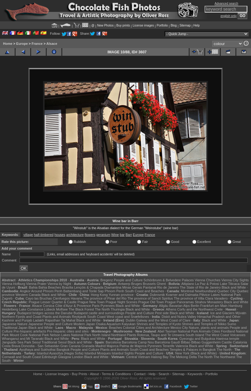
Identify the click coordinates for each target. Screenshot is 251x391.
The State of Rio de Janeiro (200, 287)
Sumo (231, 324)
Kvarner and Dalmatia (182, 295)
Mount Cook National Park (29, 335)
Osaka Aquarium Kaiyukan (116, 324)
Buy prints (123, 25)
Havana (76, 298)
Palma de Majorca (133, 346)
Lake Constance (31, 309)
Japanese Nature (14, 324)
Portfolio (162, 25)
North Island (101, 335)
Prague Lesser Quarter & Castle (53, 302)
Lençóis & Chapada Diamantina (98, 287)
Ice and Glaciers (222, 313)
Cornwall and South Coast (21, 357)
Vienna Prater (36, 284)
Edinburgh (49, 357)
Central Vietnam (138, 357)
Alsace (51, 43)
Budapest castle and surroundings (99, 313)
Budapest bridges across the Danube (45, 313)
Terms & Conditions (116, 374)
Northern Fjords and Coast (22, 316)
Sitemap (185, 25)
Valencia (182, 346)
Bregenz (106, 280)
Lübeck (49, 309)
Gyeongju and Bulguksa (197, 338)
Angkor (25, 291)
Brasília (67, 287)
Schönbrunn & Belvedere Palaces (169, 280)
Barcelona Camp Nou (138, 342)
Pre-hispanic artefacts (30, 331)
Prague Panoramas (179, 302)
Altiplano (187, 284)
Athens (171, 309)
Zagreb (7, 298)
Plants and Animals (56, 316)
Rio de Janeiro (168, 287)
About (94, 374)
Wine (115, 234)
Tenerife (168, 346)
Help (196, 25)
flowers (90, 234)
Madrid (100, 346)
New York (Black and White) (196, 353)
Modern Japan (84, 324)
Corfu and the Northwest (195, 309)
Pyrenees (107, 305)
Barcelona (113, 342)
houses (59, 234)
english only (228, 16)
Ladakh (38, 320)
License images (143, 25)
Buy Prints (79, 374)
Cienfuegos (61, 298)
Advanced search (226, 3)
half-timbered (43, 234)
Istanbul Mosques (97, 353)
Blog (174, 25)
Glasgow (64, 357)
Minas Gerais (132, 287)
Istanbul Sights (123, 353)
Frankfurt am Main (213, 305)
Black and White (234, 287)
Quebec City (226, 291)
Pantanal (149, 287)
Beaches (115, 327)
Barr (129, 234)
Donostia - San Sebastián (40, 346)
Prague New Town (91, 302)
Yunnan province (120, 295)
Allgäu (164, 305)
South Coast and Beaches (144, 291)
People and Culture (128, 280)
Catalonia (240, 342)
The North (102, 309)
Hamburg (235, 305)
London (77, 357)
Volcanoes (238, 335)
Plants (131, 335)
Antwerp (124, 284)
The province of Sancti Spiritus (150, 298)
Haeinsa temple (227, 338)
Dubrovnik (157, 295)
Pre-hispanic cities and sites (68, 331)
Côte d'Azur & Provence (73, 305)
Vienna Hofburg (13, 284)
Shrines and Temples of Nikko (204, 324)
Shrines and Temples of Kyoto (158, 324)
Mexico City (179, 327)
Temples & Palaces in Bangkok (192, 349)
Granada (88, 346)
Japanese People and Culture (50, 324)
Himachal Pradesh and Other (219, 316)
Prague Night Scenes (121, 302)
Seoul (36, 342)
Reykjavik (79, 316)
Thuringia (118, 309)
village (28, 234)
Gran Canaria (70, 346)
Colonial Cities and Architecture (146, 327)
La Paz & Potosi (207, 284)
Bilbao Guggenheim (206, 342)
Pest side (162, 313)
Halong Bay (160, 357)
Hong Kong (99, 295)
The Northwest (224, 357)
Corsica (48, 305)
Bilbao (185, 342)
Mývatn (240, 313)
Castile (227, 342)
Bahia (33, 287)
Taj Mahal (68, 320)
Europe (22, 43)
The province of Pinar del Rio (104, 298)
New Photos (105, 25)
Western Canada (28, 295)
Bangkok (63, 349)
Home (8, 43)
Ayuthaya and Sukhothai (37, 349)
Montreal (187, 291)
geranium (103, 234)
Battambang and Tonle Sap (83, 291)
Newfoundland (205, 291)
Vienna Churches (207, 280)
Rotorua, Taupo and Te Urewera (161, 335)
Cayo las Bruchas (39, 298)
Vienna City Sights (235, 280)
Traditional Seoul (54, 342)
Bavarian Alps (179, 305)
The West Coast (217, 335)
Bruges (136, 284)
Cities (216, 331)
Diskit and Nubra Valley (179, 316)
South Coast (96, 316)
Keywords (194, 374)
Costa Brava (11, 346)
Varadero (220, 298)
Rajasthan (52, 320)
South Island (194, 335)
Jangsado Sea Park (16, 342)
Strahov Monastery (209, 302)
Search (163, 374)
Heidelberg (10, 309)
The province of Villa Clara (193, 298)
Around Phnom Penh (46, 291)
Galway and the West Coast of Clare (163, 320)
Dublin (130, 320)
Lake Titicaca (229, 284)
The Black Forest (81, 309)
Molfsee (62, 309)
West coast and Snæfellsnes (128, 316)
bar (122, 234)
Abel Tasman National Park (178, 331)
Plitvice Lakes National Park (220, 295)
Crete (219, 309)
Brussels (149, 284)
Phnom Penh (114, 291)
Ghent (161, 284)
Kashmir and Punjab (17, 320)
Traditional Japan (14, 327)
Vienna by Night (59, 284)
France (37, 43)
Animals (205, 331)
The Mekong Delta (183, 357)
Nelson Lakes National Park (70, 335)
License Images (57, 374)
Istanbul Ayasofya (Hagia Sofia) (60, 353)
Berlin (195, 305)
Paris (96, 305)
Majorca (112, 346)
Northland (118, 335)
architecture (75, 234)
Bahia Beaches (49, 287)
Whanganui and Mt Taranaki (23, 338)
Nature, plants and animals (209, 327)
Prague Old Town (151, 302)
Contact (140, 374)
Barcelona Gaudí (167, 342)
